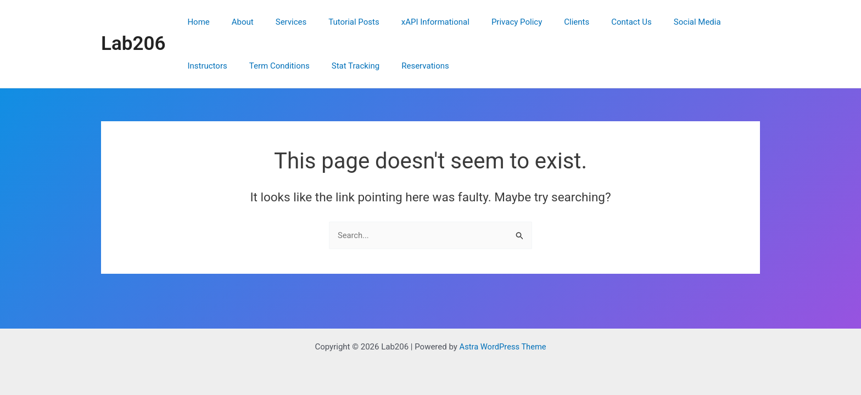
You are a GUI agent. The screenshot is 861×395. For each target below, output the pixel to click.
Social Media (650, 22)
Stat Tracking (285, 66)
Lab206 (133, 43)
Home (195, 22)
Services (277, 22)
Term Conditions (215, 66)
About (234, 22)
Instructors (710, 22)
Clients (541, 22)
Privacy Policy (486, 22)
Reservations (350, 66)
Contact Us (590, 22)
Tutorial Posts (334, 22)
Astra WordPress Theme (503, 347)
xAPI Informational (411, 22)
